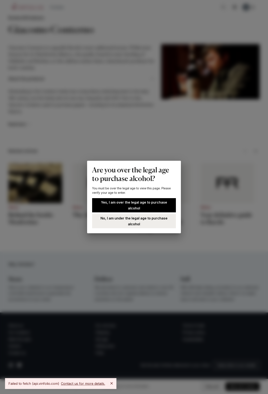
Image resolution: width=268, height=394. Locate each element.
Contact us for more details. (83, 383)
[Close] (111, 383)
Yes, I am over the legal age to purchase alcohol (134, 205)
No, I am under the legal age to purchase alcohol (134, 221)
